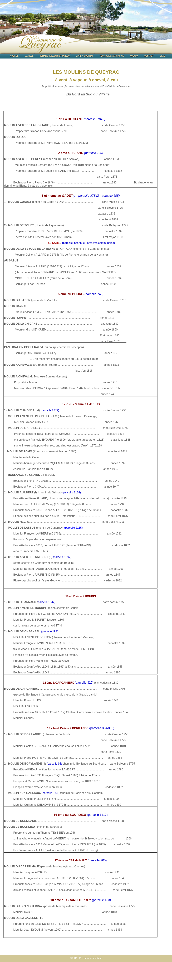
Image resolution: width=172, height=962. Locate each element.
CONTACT (148, 56)
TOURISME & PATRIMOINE (112, 56)
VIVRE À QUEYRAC (84, 56)
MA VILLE (29, 56)
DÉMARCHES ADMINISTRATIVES (55, 56)
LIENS (162, 56)
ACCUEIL (14, 56)
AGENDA (134, 56)
